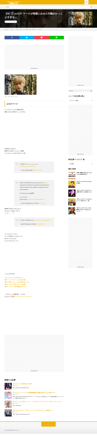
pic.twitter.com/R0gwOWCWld (36, 200)
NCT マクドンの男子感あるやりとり (16, 287)
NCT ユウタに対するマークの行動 (15, 285)
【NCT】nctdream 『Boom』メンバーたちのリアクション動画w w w (33, 411)
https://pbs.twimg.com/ (13, 97)
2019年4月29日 (37, 171)
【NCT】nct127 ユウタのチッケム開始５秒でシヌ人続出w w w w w (84, 193)
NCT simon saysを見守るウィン (15, 278)
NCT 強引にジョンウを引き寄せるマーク (17, 283)
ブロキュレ (17, 431)
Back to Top (49, 425)
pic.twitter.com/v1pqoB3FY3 (43, 221)
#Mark (46, 184)
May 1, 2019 (42, 204)
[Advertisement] (34, 57)
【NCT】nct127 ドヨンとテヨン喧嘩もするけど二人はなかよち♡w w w (84, 210)
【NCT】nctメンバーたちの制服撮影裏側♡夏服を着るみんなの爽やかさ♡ (34, 394)
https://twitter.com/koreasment (22, 297)
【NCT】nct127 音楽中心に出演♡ (22, 385)
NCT (14, 22)
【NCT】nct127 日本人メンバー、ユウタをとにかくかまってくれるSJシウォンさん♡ (37, 402)
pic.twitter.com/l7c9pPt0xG (27, 167)
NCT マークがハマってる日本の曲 (15, 281)
